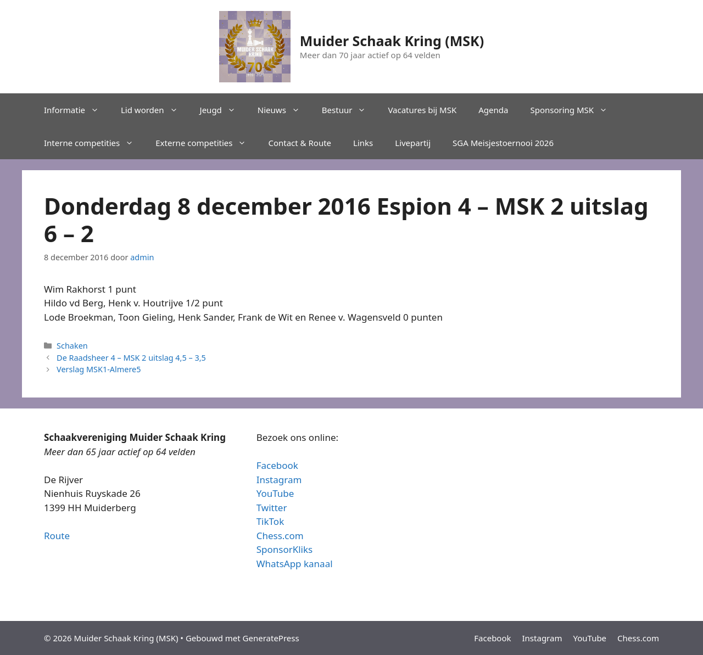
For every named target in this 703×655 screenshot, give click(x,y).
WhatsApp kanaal (294, 563)
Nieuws (284, 109)
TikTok (270, 521)
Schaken (72, 345)
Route (57, 535)
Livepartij (413, 142)
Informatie (77, 109)
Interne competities (94, 142)
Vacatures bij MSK (422, 109)
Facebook (277, 465)
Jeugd (223, 109)
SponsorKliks (284, 549)
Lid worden (155, 109)
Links (363, 142)
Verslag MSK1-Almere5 (99, 369)
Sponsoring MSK (574, 109)
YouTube (275, 493)
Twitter (271, 507)
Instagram (279, 479)
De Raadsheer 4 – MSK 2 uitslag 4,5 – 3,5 (131, 357)
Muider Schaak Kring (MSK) (392, 40)
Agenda (493, 109)
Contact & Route (299, 142)
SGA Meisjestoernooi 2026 (503, 142)
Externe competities (206, 142)
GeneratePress (271, 637)
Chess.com (280, 535)
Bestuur (349, 109)
